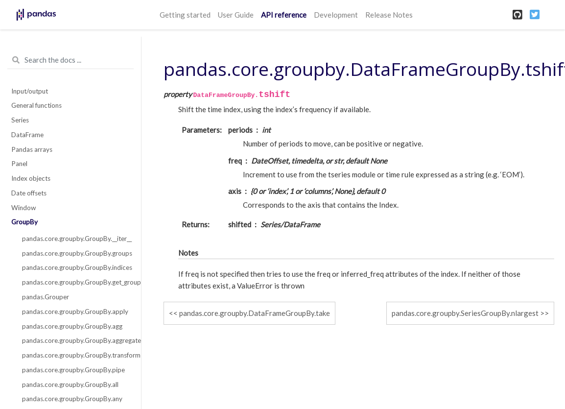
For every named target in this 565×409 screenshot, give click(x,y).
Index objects (30, 178)
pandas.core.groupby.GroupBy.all (70, 384)
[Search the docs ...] (70, 60)
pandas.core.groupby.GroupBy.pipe (73, 370)
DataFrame (27, 135)
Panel (19, 164)
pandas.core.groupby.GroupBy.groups (76, 253)
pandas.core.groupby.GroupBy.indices (76, 267)
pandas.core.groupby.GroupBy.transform (76, 355)
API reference (283, 14)
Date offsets (29, 193)
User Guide (236, 14)
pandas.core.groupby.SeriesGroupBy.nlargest (465, 313)
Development (336, 14)
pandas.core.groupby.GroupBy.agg (72, 326)
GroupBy (24, 222)
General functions (36, 105)
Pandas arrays (31, 149)
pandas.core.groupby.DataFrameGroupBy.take (254, 313)
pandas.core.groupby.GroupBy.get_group (76, 282)
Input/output (29, 91)
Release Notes (389, 14)
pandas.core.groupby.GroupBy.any (72, 399)
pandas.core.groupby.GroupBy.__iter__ (76, 238)
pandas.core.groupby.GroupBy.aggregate (76, 340)
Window (23, 208)
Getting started (185, 14)
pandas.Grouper (45, 297)
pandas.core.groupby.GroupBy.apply (75, 311)
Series (20, 120)
